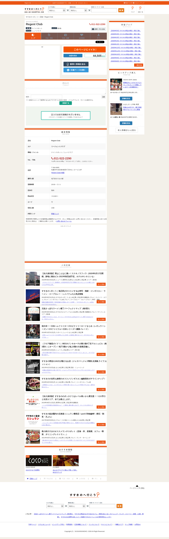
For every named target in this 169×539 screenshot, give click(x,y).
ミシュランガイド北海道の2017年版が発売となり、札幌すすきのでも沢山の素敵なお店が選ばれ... (68, 424)
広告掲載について (80, 525)
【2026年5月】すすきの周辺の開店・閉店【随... (125, 30)
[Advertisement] (42, 63)
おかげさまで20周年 (33, 471)
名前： (28, 97)
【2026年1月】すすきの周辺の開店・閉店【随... (125, 44)
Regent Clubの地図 (57, 173)
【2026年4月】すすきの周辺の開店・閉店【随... (125, 34)
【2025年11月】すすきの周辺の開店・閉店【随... (126, 51)
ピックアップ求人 (58, 525)
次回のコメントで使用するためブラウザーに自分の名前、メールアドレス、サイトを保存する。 (61, 101)
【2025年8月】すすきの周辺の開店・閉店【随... (125, 61)
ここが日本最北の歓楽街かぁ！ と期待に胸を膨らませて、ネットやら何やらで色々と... (67, 407)
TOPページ (32, 525)
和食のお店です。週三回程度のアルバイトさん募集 (132, 108)
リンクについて (94, 525)
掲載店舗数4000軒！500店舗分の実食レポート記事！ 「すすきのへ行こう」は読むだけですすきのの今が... (68, 304)
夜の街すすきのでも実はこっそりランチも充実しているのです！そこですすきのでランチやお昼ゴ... (68, 442)
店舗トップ (33, 36)
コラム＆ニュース (44, 525)
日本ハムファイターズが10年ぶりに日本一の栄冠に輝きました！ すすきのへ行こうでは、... (68, 337)
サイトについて (106, 525)
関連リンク (55, 214)
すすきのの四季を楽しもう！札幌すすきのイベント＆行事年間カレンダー (86, 518)
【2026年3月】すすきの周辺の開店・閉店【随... (125, 37)
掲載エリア (119, 525)
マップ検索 (129, 525)
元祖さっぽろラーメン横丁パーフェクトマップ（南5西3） (54, 514)
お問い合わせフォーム (64, 222)
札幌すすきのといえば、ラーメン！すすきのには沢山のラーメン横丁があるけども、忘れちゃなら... (67, 319)
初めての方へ (129, 3)
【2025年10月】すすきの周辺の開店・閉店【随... (126, 54)
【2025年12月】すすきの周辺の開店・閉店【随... (126, 47)
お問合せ (137, 525)
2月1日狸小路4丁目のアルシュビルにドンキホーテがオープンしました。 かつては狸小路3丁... (68, 354)
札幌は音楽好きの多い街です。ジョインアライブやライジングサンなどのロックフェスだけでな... (68, 372)
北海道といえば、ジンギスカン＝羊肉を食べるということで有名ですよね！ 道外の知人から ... (68, 386)
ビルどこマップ (139, 3)
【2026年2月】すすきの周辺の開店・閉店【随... (125, 41)
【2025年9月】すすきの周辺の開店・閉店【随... (125, 58)
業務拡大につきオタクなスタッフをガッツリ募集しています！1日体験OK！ (132, 85)
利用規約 (69, 525)
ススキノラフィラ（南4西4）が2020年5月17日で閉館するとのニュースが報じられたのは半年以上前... (68, 284)
